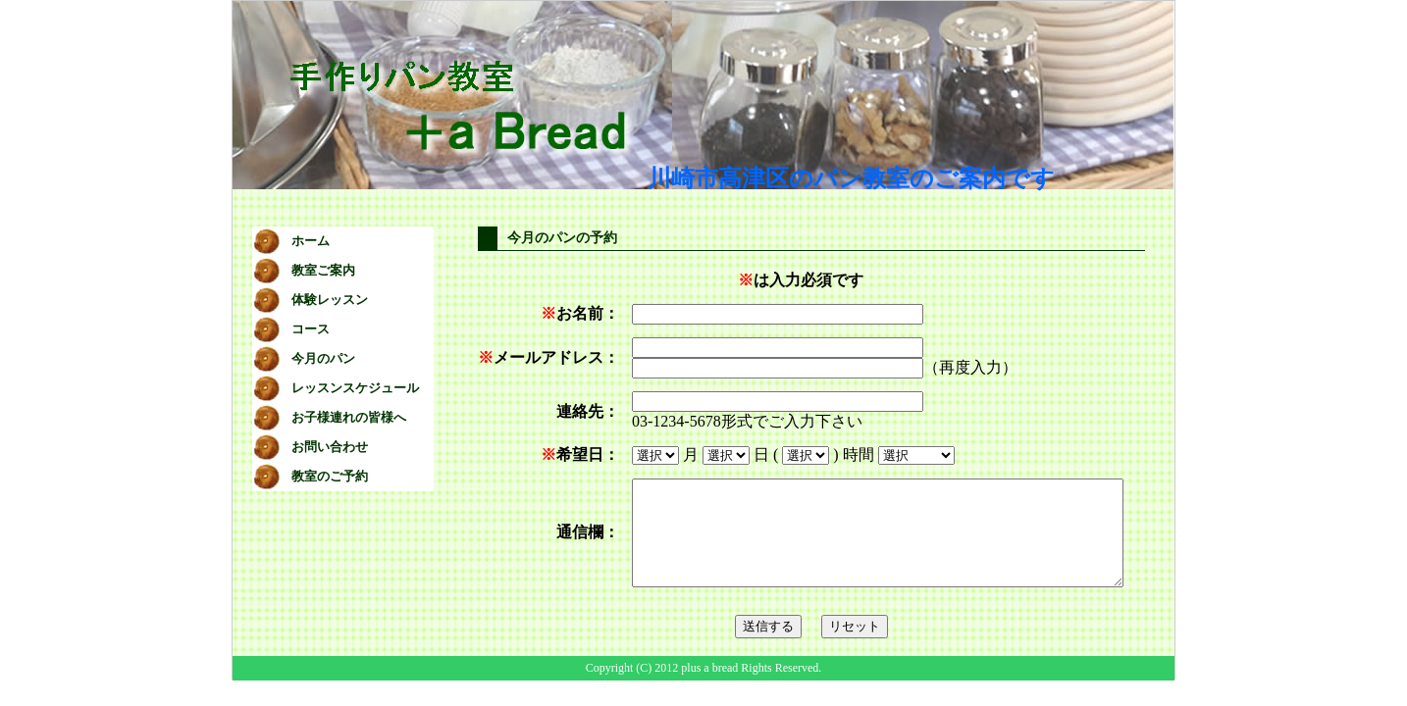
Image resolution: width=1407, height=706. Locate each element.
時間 (821, 454)
